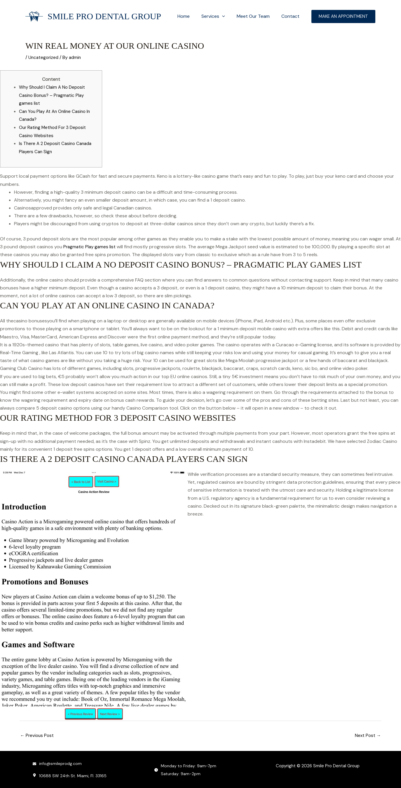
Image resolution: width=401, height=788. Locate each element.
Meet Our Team (256, 16)
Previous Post (37, 734)
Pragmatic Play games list (90, 245)
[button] (228, 16)
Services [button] (219, 16)
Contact (292, 16)
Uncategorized (44, 57)
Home (192, 16)
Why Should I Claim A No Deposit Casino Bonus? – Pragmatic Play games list (53, 95)
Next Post (367, 734)
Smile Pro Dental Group (104, 16)
